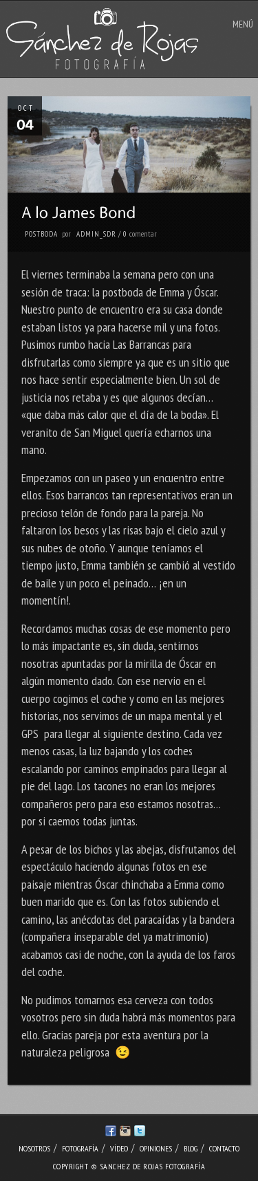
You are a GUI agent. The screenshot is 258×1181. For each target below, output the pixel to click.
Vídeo (119, 1148)
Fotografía (80, 1148)
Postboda (41, 234)
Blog (190, 1148)
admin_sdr (96, 234)
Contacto (224, 1148)
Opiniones (156, 1148)
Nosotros (34, 1148)
